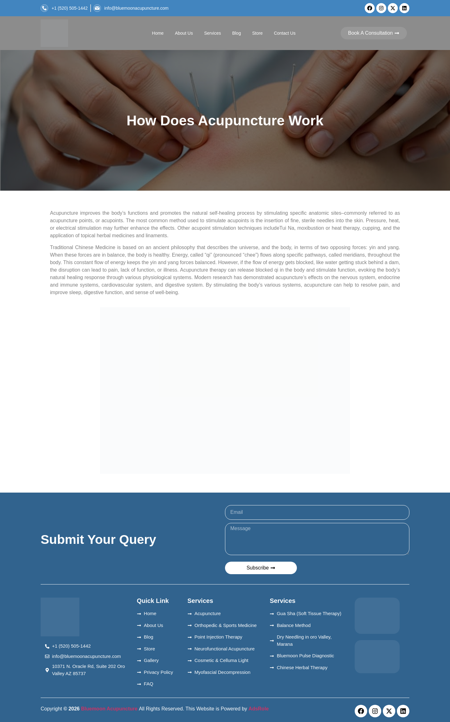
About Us (184, 33)
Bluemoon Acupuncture (109, 708)
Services (212, 33)
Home (157, 33)
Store (257, 33)
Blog (236, 33)
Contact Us (284, 33)
